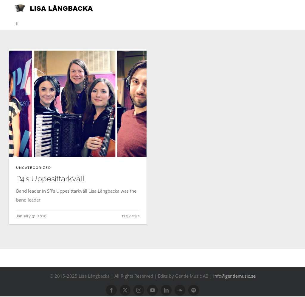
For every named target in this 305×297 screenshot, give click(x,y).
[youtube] (152, 290)
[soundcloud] (180, 290)
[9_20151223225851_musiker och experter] (78, 51)
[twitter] (125, 290)
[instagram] (138, 290)
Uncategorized (33, 168)
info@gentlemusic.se (234, 276)
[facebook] (111, 290)
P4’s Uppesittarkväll (50, 178)
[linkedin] (166, 290)
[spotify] (193, 290)
